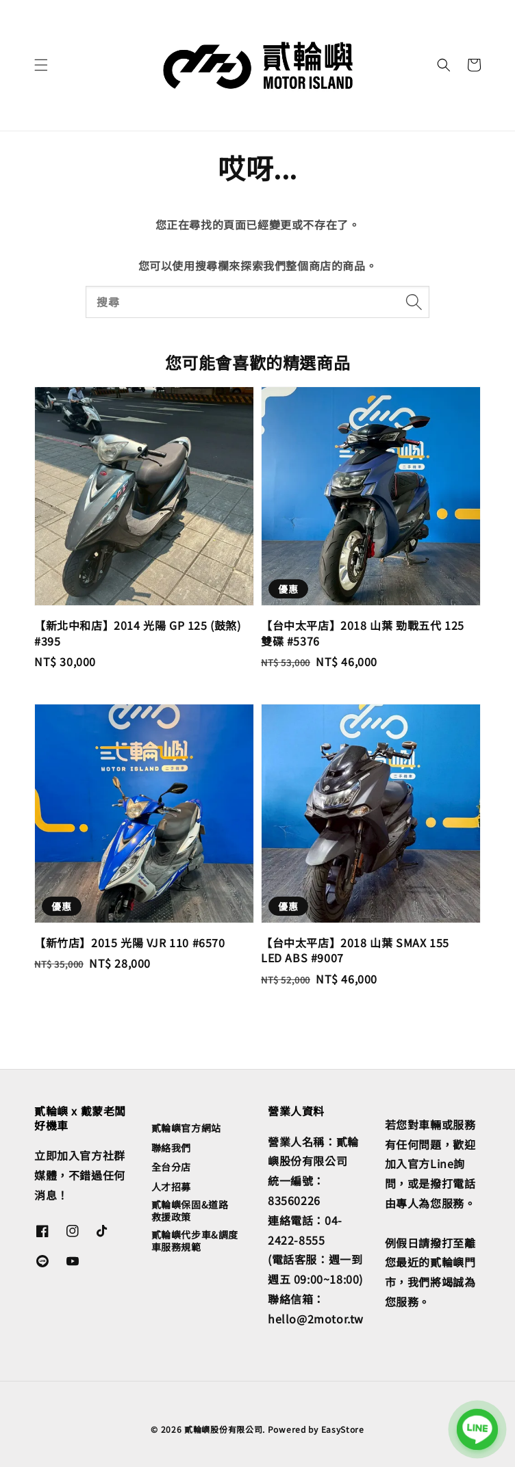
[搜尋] (414, 302)
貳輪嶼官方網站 (186, 1128)
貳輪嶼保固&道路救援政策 (190, 1211)
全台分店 (171, 1167)
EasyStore (342, 1429)
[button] (41, 65)
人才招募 (171, 1186)
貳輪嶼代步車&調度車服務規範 (194, 1241)
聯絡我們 (171, 1147)
